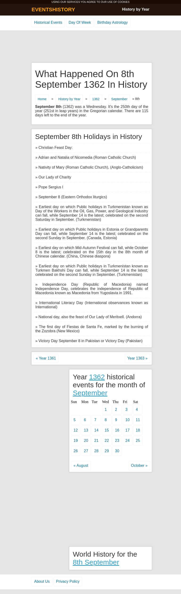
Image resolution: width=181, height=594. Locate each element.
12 (76, 430)
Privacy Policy (68, 581)
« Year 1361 (46, 358)
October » (139, 465)
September (119, 99)
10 (127, 420)
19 (76, 441)
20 (86, 441)
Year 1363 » (137, 358)
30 (117, 451)
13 (86, 430)
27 (86, 451)
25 (138, 441)
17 (127, 430)
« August (81, 465)
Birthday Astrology (112, 22)
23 (117, 441)
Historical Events (48, 22)
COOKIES (123, 1)
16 (117, 430)
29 (107, 451)
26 (76, 451)
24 (127, 441)
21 (96, 441)
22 (107, 441)
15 (107, 430)
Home (42, 99)
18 (138, 430)
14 (96, 430)
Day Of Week (80, 22)
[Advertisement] (90, 47)
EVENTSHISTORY (53, 9)
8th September (96, 562)
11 (138, 420)
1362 (95, 99)
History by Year (135, 9)
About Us (42, 581)
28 (96, 451)
